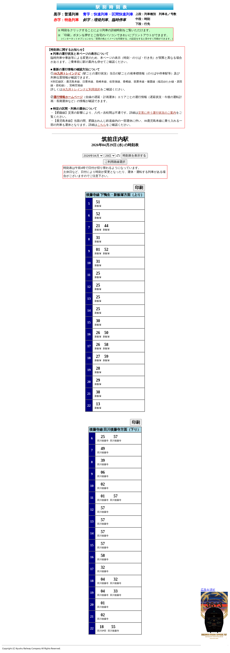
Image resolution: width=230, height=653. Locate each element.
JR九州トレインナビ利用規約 (81, 89)
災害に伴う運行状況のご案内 (157, 112)
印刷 (139, 187)
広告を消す (208, 589)
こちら (101, 124)
